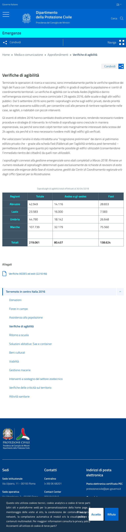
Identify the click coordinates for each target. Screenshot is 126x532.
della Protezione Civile (54, 14)
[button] (122, 18)
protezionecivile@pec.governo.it (103, 489)
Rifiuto (111, 514)
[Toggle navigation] (6, 14)
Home (6, 54)
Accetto (96, 514)
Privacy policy (81, 514)
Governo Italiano (10, 4)
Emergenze (11, 33)
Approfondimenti (58, 54)
